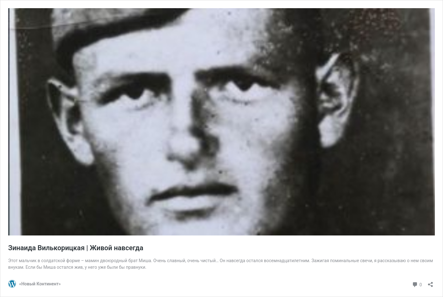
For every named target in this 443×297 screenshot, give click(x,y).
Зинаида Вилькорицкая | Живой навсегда (75, 248)
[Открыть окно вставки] (430, 282)
